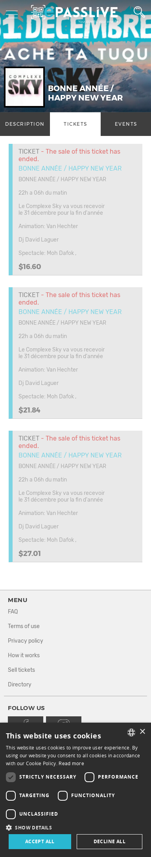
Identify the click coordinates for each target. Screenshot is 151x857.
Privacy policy (25, 641)
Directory (19, 684)
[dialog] (75, 790)
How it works (24, 655)
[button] (75, 827)
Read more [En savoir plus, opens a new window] (71, 763)
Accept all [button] (40, 841)
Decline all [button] (109, 841)
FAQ (13, 611)
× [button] (142, 732)
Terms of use (24, 626)
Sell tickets (21, 670)
